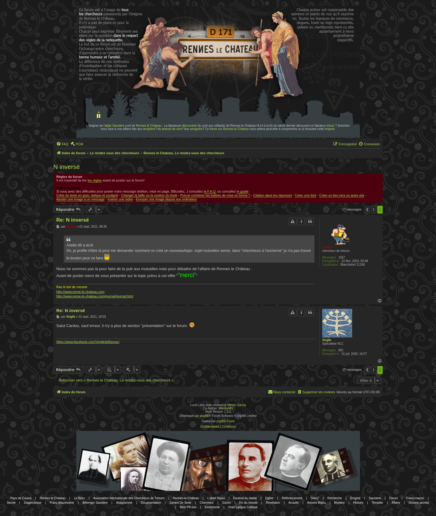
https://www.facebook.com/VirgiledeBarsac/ (87, 342)
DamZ (315, 498)
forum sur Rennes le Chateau (229, 129)
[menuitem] (62, 144)
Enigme (355, 498)
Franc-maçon (415, 498)
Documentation (151, 502)
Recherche (334, 498)
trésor (330, 125)
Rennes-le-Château (186, 498)
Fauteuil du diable (245, 498)
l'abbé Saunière (114, 125)
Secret (11, 502)
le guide (243, 191)
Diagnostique (32, 502)
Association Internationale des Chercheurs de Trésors (129, 498)
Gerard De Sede (180, 502)
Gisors (226, 502)
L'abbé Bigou (216, 498)
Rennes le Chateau (149, 125)
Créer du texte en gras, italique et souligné (87, 195)
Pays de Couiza (20, 498)
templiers (149, 129)
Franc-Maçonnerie (62, 502)
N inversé (66, 166)
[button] (367, 209)
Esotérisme (212, 507)
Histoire (358, 502)
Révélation (273, 502)
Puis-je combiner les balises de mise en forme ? (215, 195)
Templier (377, 502)
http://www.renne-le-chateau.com (80, 291)
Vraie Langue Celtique (243, 507)
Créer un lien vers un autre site (341, 195)
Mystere (339, 502)
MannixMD (226, 408)
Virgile (326, 340)
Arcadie (293, 502)
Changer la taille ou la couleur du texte (149, 195)
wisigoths (196, 129)
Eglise (269, 498)
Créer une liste (306, 195)
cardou (327, 247)
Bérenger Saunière (95, 502)
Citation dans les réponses (272, 195)
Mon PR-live (188, 507)
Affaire (396, 502)
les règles (95, 180)
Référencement (292, 498)
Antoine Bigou (316, 502)
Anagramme (124, 502)
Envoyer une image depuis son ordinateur (166, 199)
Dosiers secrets (418, 502)
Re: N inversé (72, 220)
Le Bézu (79, 498)
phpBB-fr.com (226, 421)
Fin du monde (248, 502)
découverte (189, 125)
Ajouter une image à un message (80, 199)
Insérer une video (120, 199)
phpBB (204, 415)
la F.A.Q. (210, 191)
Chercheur (207, 502)
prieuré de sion (172, 129)
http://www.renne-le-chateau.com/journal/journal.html (94, 296)
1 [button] (374, 209)
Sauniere (375, 498)
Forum (393, 498)
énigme (329, 129)
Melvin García (236, 405)
